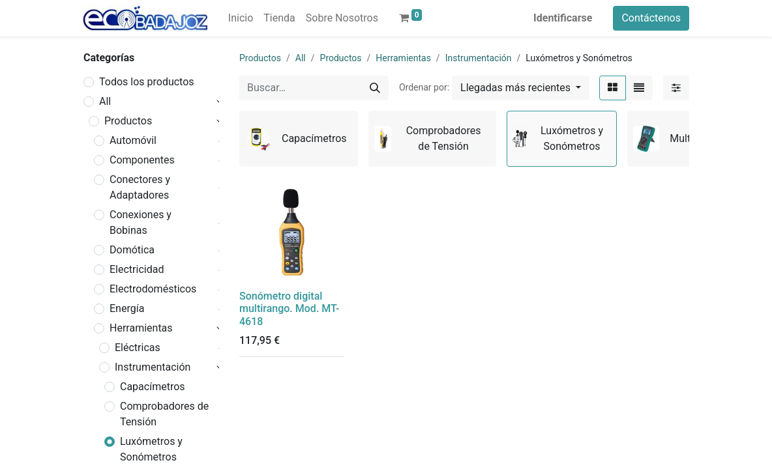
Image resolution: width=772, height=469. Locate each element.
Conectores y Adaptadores (140, 187)
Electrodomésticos (153, 289)
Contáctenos (651, 18)
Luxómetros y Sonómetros (151, 449)
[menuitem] (240, 18)
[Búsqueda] (375, 88)
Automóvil (133, 140)
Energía (127, 308)
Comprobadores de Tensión (164, 414)
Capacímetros (152, 386)
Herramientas (141, 328)
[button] (520, 88)
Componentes (142, 160)
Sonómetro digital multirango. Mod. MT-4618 (289, 308)
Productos (128, 121)
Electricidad (137, 269)
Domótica (132, 250)
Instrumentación (152, 367)
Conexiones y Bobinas (140, 222)
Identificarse (562, 18)
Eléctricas (137, 347)
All (105, 101)
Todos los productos (146, 82)
